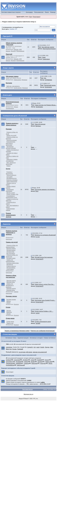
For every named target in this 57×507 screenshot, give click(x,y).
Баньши (8, 51)
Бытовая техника (11, 299)
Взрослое (9, 312)
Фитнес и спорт (10, 192)
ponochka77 (9, 361)
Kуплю (8, 307)
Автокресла (9, 264)
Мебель (8, 301)
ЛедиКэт (25, 360)
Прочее (8, 313)
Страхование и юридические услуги (11, 196)
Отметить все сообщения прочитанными (43, 330)
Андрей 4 (30, 347)
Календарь (29, 12)
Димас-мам (48, 361)
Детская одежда (10, 250)
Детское (8, 310)
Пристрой (9, 54)
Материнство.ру (28, 394)
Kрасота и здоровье (11, 180)
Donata (14, 349)
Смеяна (16, 291)
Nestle (33, 361)
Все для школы (10, 253)
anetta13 (8, 360)
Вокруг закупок (8, 68)
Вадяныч (38, 126)
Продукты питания (11, 140)
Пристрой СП (7, 36)
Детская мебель (10, 267)
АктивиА (18, 361)
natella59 (18, 363)
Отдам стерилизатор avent (43, 321)
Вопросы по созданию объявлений (45, 235)
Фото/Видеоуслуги (11, 178)
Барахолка (6, 224)
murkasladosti (10, 365)
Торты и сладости (11, 175)
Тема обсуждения (40, 124)
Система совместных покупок (11, 12)
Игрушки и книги (10, 258)
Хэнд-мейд (9, 176)
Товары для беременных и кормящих (10, 285)
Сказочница (46, 59)
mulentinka (9, 347)
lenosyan (43, 363)
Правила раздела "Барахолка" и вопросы (11, 232)
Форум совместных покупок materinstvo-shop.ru (19, 22)
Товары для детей (12, 242)
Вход (30, 16)
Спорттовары (10, 269)
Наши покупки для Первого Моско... (45, 105)
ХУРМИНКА (48, 80)
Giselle (42, 347)
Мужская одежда (11, 288)
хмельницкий (21, 365)
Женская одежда (11, 280)
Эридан (47, 347)
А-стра (38, 236)
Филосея (13, 51)
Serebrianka (48, 87)
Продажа (9, 129)
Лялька (16, 106)
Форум (21, 398)
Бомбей (39, 360)
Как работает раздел (48, 47)
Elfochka (16, 49)
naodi (37, 347)
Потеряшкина (20, 51)
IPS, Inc (35, 398)
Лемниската (17, 79)
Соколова (17, 360)
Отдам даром (10, 318)
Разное (8, 302)
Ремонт (8, 165)
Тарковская (9, 363)
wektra (26, 361)
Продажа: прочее (11, 296)
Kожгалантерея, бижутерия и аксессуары (10, 143)
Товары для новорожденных (10, 260)
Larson (38, 313)
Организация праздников (10, 190)
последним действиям (25, 352)
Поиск (47, 12)
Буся (36, 191)
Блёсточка (9, 239)
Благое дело (7, 95)
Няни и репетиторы (11, 181)
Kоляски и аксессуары (12, 263)
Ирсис (50, 363)
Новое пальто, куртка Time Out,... (45, 284)
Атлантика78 (39, 259)
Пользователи (38, 12)
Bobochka (34, 363)
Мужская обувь (10, 290)
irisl (35, 347)
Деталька (24, 79)
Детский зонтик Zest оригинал (44, 257)
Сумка (43, 57)
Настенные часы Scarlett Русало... (45, 300)
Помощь (52, 12)
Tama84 (38, 323)
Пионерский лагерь (50, 85)
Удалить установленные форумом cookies (17, 330)
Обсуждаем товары (12, 76)
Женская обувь (10, 282)
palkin (43, 382)
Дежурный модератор (49, 48)
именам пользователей (40, 352)
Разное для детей (11, 135)
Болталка (9, 83)
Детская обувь (10, 251)
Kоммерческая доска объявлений (15, 116)
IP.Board (25, 398)
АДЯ (20, 49)
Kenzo (47, 360)
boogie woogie (18, 87)
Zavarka (40, 361)
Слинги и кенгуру (11, 266)
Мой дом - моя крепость (13, 86)
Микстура (9, 349)
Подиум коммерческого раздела (11, 215)
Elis (45, 78)
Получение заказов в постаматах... (45, 189)
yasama (26, 363)
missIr (32, 360)
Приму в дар (9, 323)
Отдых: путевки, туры (12, 194)
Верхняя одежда (11, 248)
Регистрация (36, 16)
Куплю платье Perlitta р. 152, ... (44, 311)
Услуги (8, 168)
